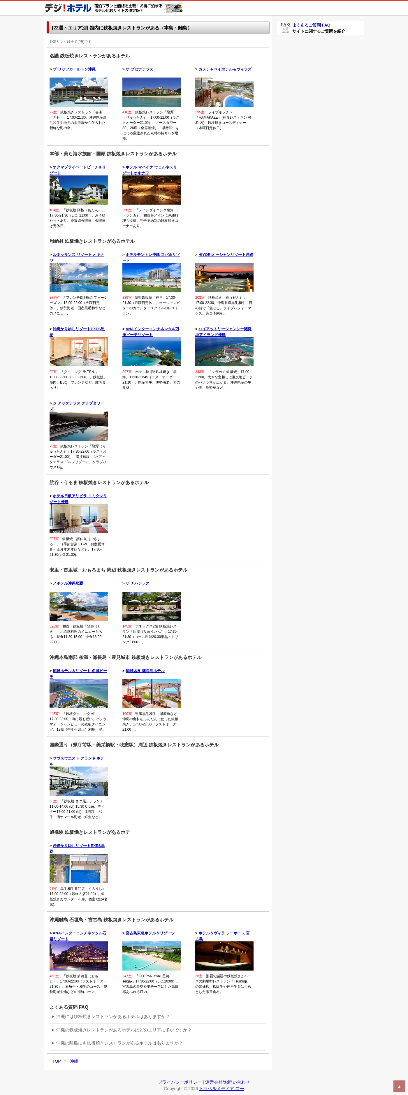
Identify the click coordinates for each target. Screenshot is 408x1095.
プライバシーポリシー (180, 1082)
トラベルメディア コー (221, 1088)
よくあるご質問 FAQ (311, 25)
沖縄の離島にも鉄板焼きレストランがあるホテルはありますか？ (119, 1042)
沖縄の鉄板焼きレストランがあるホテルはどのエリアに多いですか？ (124, 1029)
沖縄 (74, 1061)
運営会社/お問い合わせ (227, 1082)
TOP (56, 1061)
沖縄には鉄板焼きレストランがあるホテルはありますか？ (113, 1016)
